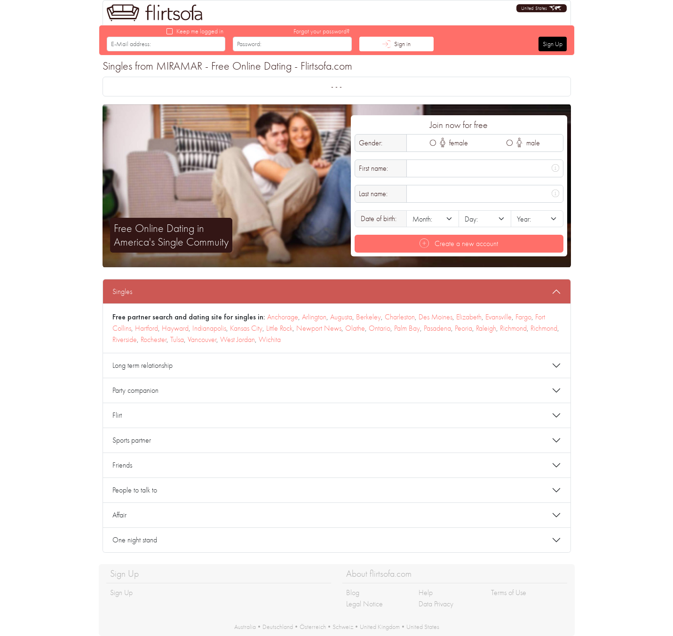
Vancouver (202, 339)
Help (426, 592)
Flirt (117, 415)
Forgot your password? (321, 31)
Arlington (314, 317)
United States (422, 626)
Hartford (146, 328)
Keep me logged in (199, 31)
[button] (541, 8)
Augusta (341, 317)
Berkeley (368, 317)
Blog (352, 592)
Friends (122, 465)
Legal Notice (364, 604)
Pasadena (437, 328)
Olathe (355, 328)
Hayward (175, 328)
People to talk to (134, 490)
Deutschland (277, 626)
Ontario (379, 328)
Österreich (313, 626)
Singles (122, 291)
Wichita (270, 339)
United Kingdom (380, 626)
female (454, 143)
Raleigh (486, 328)
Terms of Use (508, 592)
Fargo (523, 317)
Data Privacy (436, 604)
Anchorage (282, 317)
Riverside (124, 339)
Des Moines (435, 317)
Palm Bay (407, 328)
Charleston (400, 317)
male (528, 143)
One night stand (134, 540)
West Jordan (237, 339)
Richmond (513, 328)
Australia (245, 626)
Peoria (463, 328)
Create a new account (459, 243)
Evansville (498, 317)
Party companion (135, 390)
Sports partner (131, 440)
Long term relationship (142, 365)
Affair (119, 515)
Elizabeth (469, 317)
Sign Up (552, 44)
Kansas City (246, 328)
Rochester (153, 339)
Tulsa (177, 339)
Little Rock (279, 328)
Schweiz (343, 626)
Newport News (318, 328)
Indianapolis (209, 328)
